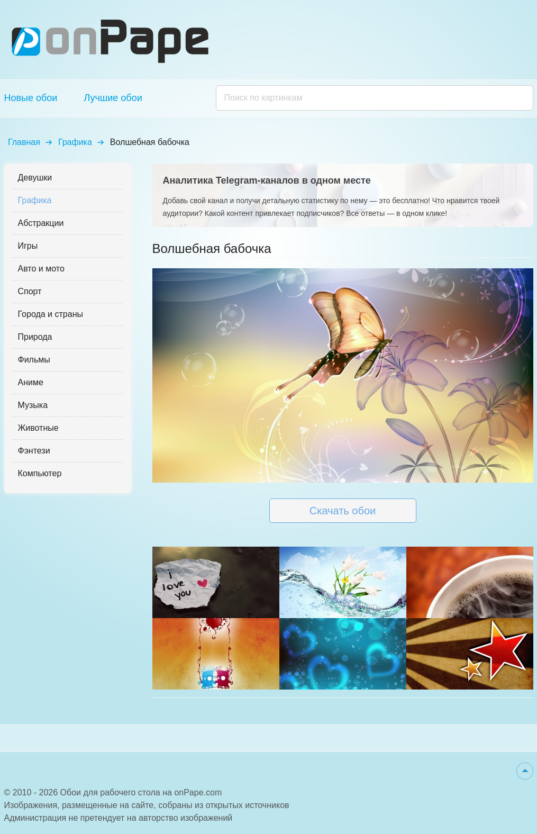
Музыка (33, 405)
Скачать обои (343, 510)
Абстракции (41, 223)
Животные (38, 427)
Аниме (30, 382)
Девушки (35, 177)
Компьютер (40, 473)
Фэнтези (34, 450)
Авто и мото (41, 268)
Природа (35, 336)
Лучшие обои (113, 98)
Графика (75, 142)
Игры (28, 245)
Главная (24, 142)
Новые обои (31, 98)
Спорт (30, 291)
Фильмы (34, 359)
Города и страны (50, 314)
